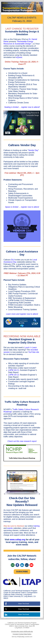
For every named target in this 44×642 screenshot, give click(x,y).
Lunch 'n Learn (30, 347)
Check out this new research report (21, 441)
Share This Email (23, 603)
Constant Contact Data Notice (22, 634)
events (10, 528)
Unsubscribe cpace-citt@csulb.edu (22, 631)
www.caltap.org (17, 539)
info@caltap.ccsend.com (24, 637)
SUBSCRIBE (22, 571)
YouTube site (33, 352)
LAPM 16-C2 (13, 375)
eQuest (19, 57)
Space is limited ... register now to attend (22, 207)
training (36, 526)
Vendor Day (33, 150)
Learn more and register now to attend (22, 314)
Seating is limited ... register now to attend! (22, 107)
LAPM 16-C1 (13, 370)
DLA (13, 260)
